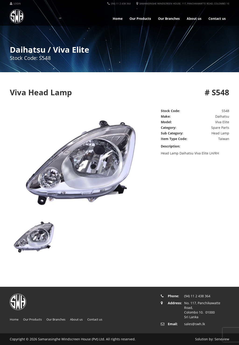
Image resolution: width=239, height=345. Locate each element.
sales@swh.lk (194, 324)
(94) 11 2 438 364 (197, 296)
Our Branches (169, 18)
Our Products (140, 18)
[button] (15, 3)
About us (194, 18)
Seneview (221, 339)
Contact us (217, 18)
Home (118, 18)
